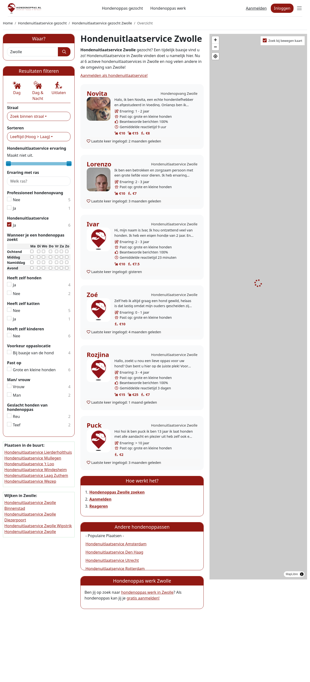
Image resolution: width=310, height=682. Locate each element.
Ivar (93, 224)
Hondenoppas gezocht (122, 8)
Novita (97, 93)
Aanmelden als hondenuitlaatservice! (113, 75)
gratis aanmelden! (143, 598)
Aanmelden (256, 8)
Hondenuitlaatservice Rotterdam (115, 568)
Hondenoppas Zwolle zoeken (117, 492)
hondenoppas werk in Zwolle (147, 592)
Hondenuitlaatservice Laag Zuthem (36, 475)
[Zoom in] (215, 39)
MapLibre (292, 574)
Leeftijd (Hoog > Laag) (30, 136)
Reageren (98, 506)
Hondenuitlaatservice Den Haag (114, 552)
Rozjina (98, 354)
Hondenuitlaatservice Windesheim (35, 469)
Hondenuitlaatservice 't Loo (29, 464)
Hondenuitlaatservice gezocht (42, 23)
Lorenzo (99, 164)
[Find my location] (215, 56)
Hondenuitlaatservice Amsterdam (116, 544)
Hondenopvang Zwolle (179, 93)
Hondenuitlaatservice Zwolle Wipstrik (38, 525)
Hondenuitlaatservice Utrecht (112, 560)
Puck (94, 425)
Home (8, 23)
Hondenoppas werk (168, 8)
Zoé (92, 294)
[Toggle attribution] (302, 574)
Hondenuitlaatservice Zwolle (174, 164)
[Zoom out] (215, 46)
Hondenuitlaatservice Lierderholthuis (38, 452)
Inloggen (282, 8)
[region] (258, 306)
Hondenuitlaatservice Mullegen (32, 458)
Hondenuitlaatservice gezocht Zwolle (102, 23)
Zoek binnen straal (27, 116)
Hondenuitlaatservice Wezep (30, 481)
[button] (17, 88)
